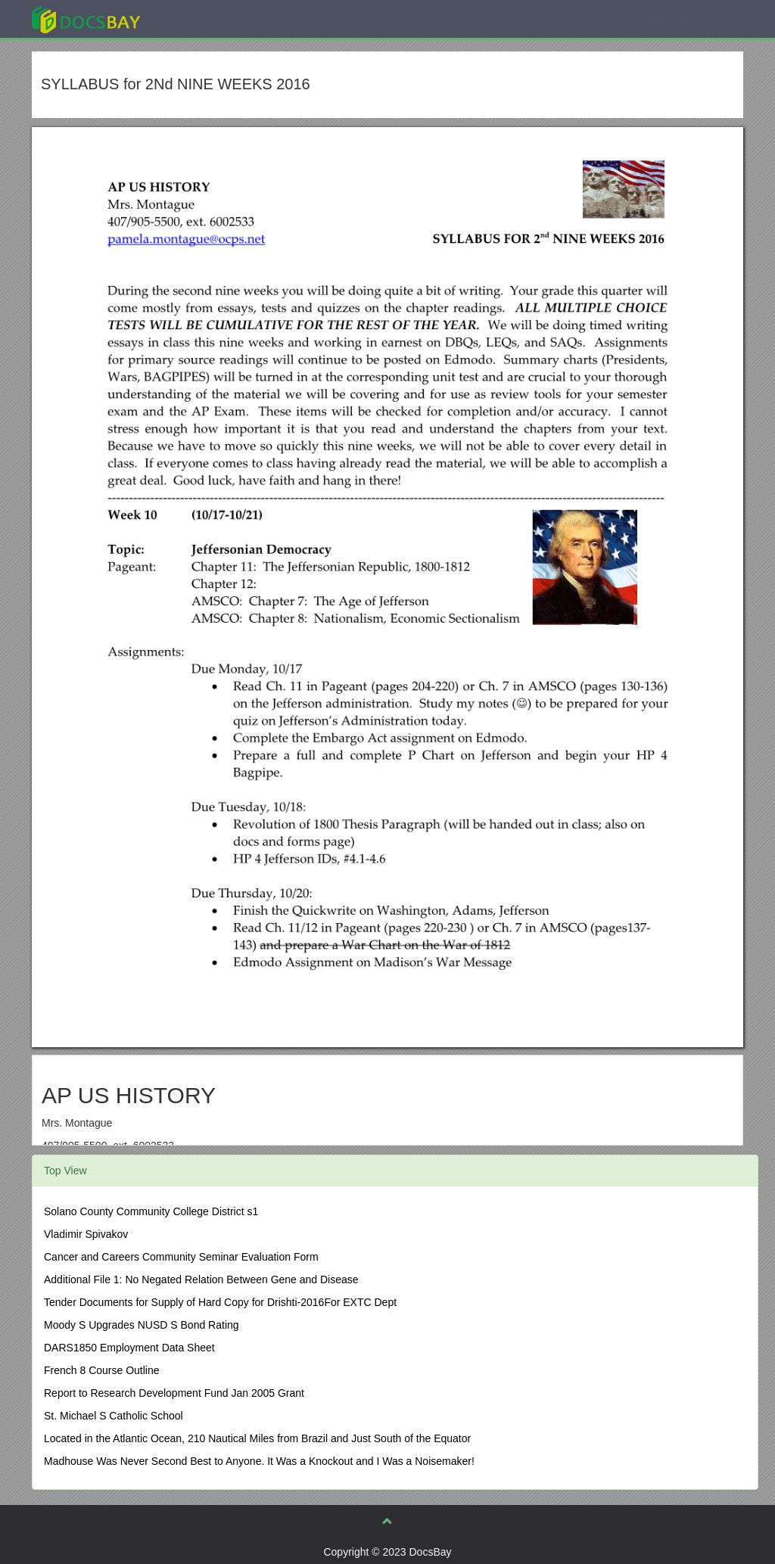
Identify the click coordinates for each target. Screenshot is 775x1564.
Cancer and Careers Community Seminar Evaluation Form (181, 1257)
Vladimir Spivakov (86, 1234)
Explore (199, 18)
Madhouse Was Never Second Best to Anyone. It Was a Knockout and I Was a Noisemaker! (259, 1461)
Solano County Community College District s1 (151, 1211)
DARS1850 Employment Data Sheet (129, 1348)
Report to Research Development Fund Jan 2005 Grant (174, 1393)
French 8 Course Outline (102, 1370)
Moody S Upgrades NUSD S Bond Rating (141, 1325)
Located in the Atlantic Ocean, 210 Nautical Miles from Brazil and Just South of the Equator (257, 1438)
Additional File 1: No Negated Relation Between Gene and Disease (201, 1279)
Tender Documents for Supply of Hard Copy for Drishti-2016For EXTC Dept (220, 1302)
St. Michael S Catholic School (113, 1416)
